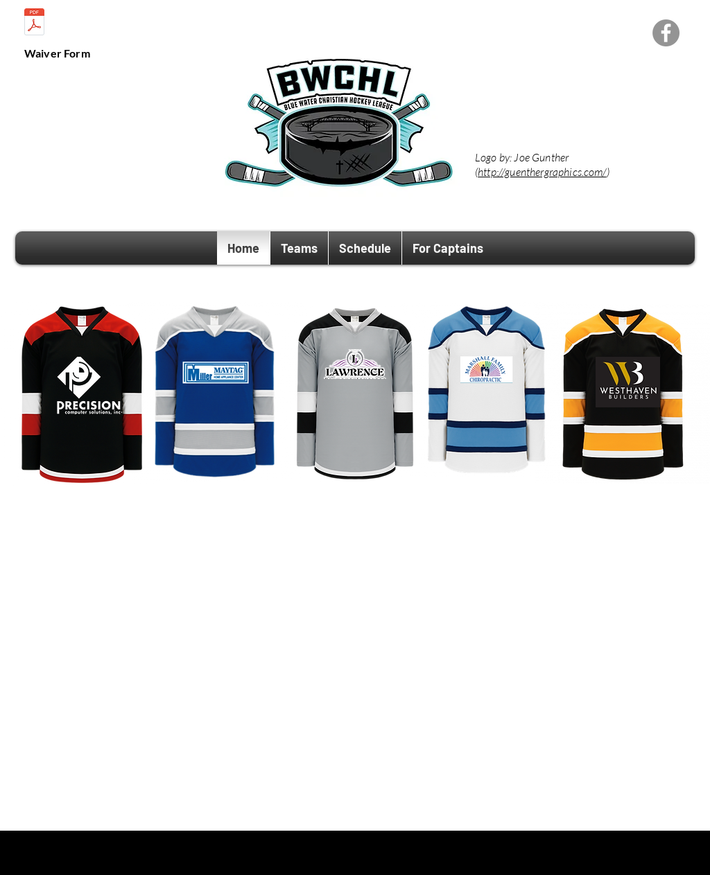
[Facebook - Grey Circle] (665, 32)
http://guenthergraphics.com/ (542, 172)
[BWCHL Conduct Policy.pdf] (34, 23)
